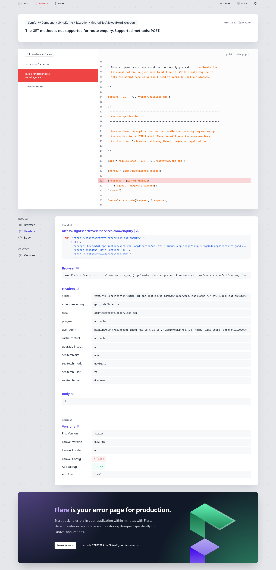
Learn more (65, 545)
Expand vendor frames (39, 54)
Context (23, 249)
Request (23, 218)
